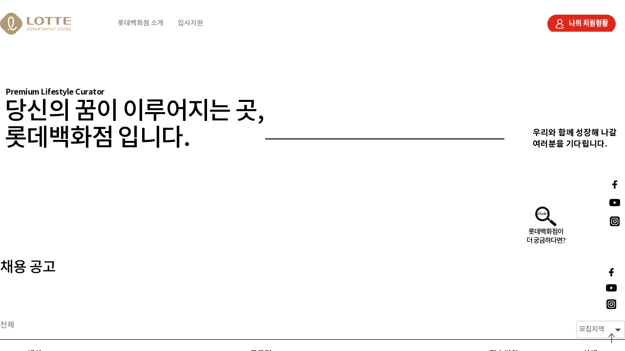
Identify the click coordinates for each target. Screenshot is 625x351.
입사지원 (190, 23)
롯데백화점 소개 (141, 23)
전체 (7, 325)
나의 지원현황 (588, 23)
